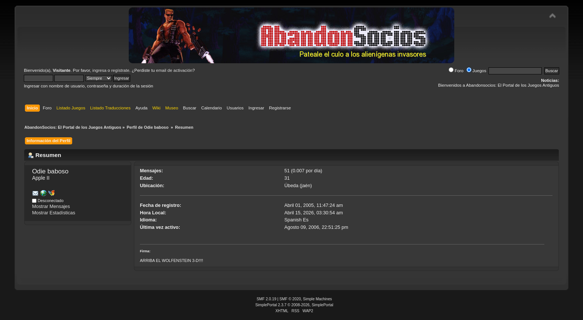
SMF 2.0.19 (266, 299)
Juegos (476, 70)
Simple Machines (317, 299)
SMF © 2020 (290, 299)
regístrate (120, 70)
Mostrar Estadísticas (53, 212)
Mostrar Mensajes (51, 206)
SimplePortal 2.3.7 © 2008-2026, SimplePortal (294, 305)
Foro (456, 70)
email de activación (174, 70)
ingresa (99, 70)
